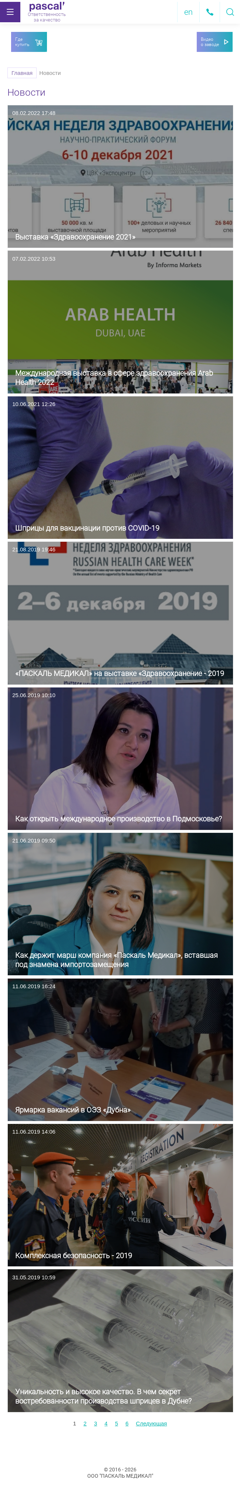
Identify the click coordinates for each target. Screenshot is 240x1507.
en (188, 12)
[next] (151, 1423)
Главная (22, 73)
